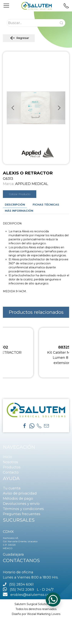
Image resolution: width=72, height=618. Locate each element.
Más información (19, 210)
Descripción (15, 204)
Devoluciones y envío (21, 504)
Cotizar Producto (19, 194)
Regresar (19, 38)
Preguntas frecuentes (21, 514)
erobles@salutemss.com (28, 595)
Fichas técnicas (46, 204)
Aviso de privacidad (20, 493)
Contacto (11, 472)
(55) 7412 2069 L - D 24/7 (28, 589)
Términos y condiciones (23, 509)
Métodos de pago (18, 498)
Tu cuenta (12, 488)
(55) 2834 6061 (21, 584)
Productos (12, 467)
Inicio (7, 457)
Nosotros (10, 462)
